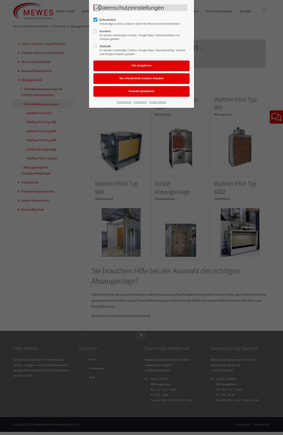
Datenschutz (124, 102)
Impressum (140, 102)
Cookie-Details (157, 102)
